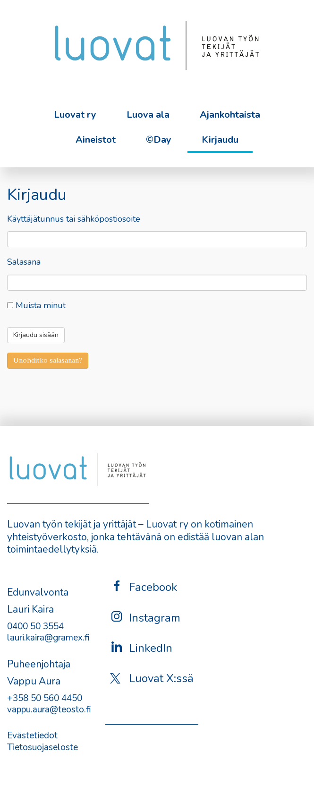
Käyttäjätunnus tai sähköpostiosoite (73, 219)
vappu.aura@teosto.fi (49, 709)
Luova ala (148, 114)
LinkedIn (141, 648)
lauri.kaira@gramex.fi (48, 638)
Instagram (145, 617)
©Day (158, 139)
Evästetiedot (32, 735)
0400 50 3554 (35, 626)
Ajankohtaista (230, 114)
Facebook (143, 587)
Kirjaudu (220, 139)
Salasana (24, 262)
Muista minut (36, 305)
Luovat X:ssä (152, 678)
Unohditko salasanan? (47, 360)
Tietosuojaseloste (42, 747)
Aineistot (96, 139)
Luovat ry (75, 114)
